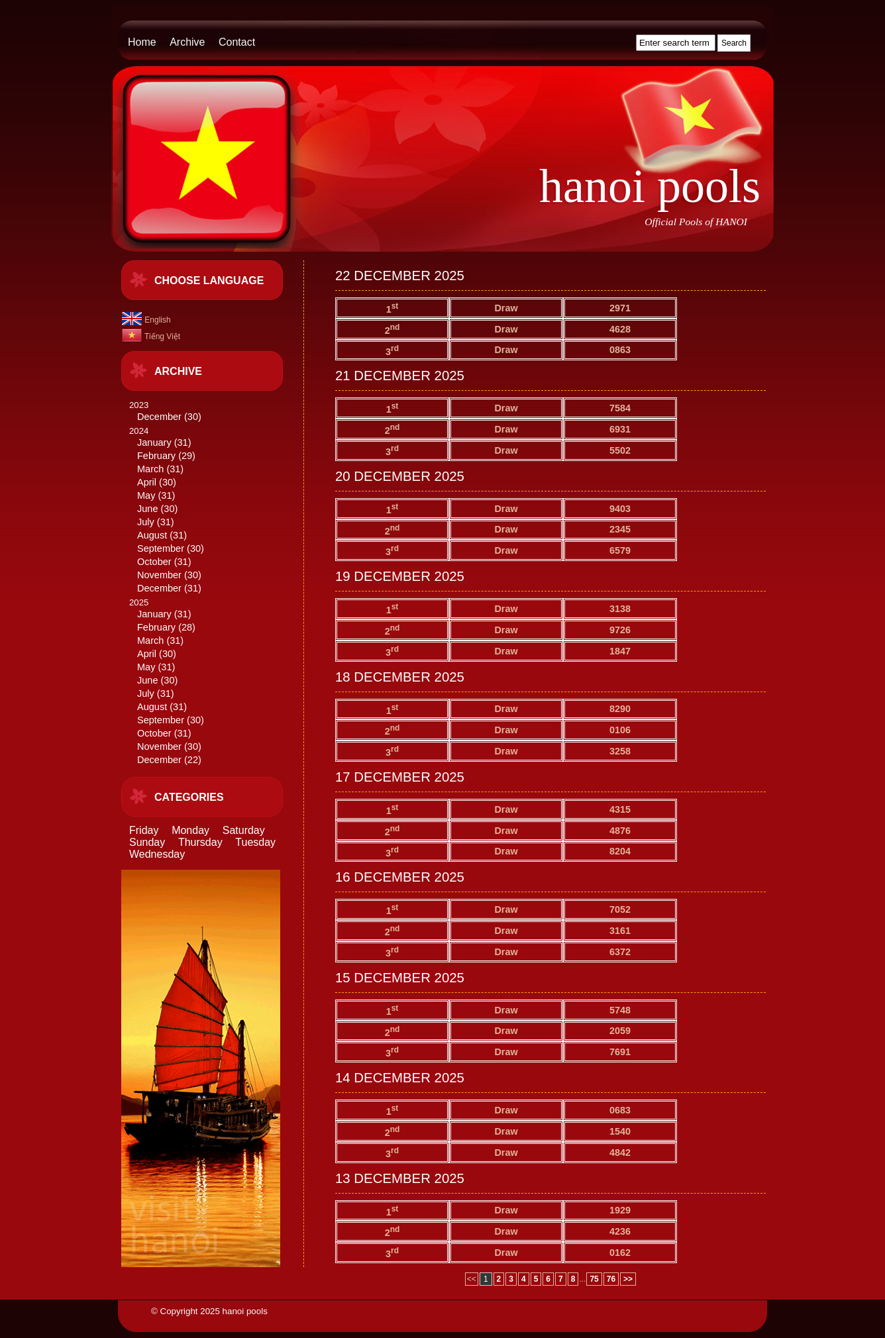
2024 (211, 510)
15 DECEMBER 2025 (399, 977)
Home (142, 42)
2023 (211, 411)
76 (611, 1279)
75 (594, 1279)
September (160, 548)
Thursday (200, 842)
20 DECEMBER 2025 (399, 476)
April (146, 482)
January (154, 442)
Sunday (147, 842)
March (150, 469)
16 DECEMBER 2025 (399, 877)
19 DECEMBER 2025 (399, 576)
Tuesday (255, 842)
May (146, 495)
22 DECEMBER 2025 (399, 275)
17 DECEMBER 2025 (399, 777)
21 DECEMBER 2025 (399, 375)
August (152, 535)
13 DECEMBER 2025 (399, 1178)
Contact (237, 42)
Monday (190, 830)
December (159, 416)
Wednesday (157, 854)
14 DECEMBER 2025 (399, 1077)
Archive (187, 42)
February (156, 455)
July (145, 522)
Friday (143, 830)
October (154, 561)
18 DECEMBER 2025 (399, 677)
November (159, 575)
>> (628, 1279)
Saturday (244, 830)
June (147, 508)
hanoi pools (649, 186)
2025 (211, 681)
